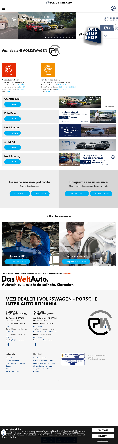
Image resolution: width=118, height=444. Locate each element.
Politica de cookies (44, 435)
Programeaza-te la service (76, 261)
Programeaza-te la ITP (17, 261)
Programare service (77, 194)
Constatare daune (101, 194)
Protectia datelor (12, 360)
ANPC (8, 369)
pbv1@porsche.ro (50, 91)
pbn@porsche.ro (11, 91)
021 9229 (21, 85)
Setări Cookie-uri (12, 371)
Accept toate (103, 430)
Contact (9, 358)
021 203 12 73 (61, 89)
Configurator (40, 194)
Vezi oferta (12, 104)
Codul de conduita (40, 358)
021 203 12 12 (61, 85)
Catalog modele (20, 194)
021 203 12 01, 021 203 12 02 (67, 87)
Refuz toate (102, 436)
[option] (59, 25)
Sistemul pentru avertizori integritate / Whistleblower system (43, 368)
